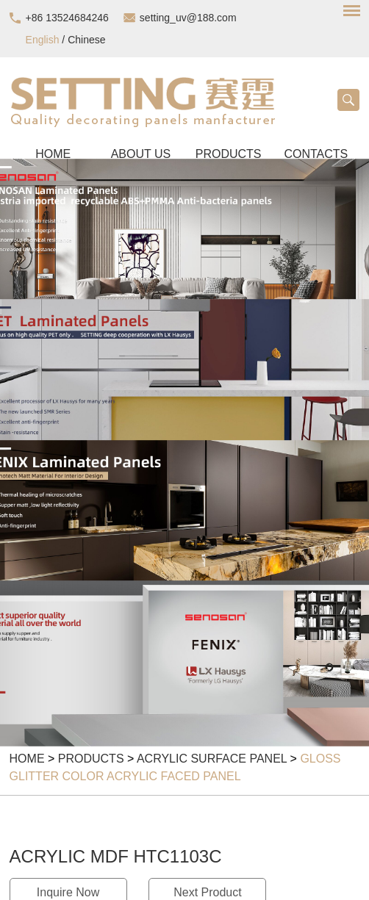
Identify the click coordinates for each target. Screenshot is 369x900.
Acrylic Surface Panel (212, 758)
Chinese (86, 40)
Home (27, 758)
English (43, 40)
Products (91, 758)
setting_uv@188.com (188, 18)
